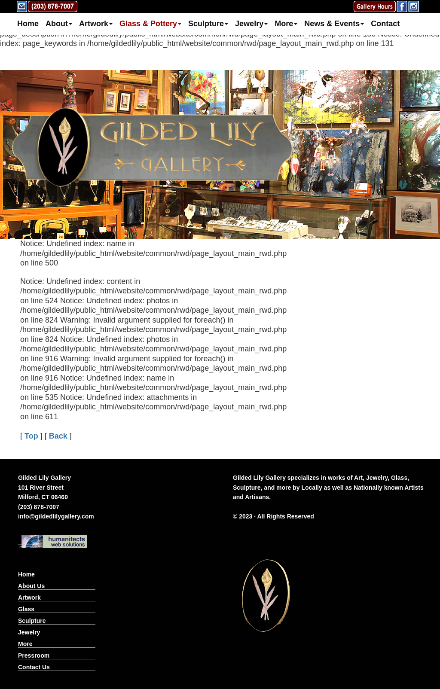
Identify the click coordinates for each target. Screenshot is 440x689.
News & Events (334, 23)
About (59, 23)
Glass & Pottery (150, 23)
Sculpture (208, 23)
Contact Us (34, 667)
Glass (26, 609)
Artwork (96, 23)
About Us (31, 585)
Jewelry (251, 23)
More (286, 23)
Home (28, 23)
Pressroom (33, 655)
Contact (385, 23)
